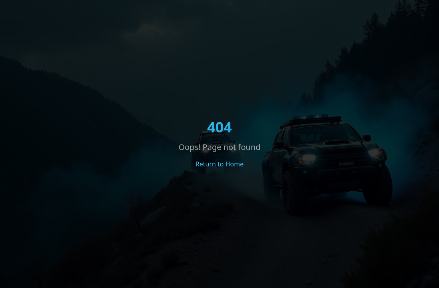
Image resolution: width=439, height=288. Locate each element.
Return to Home (219, 164)
